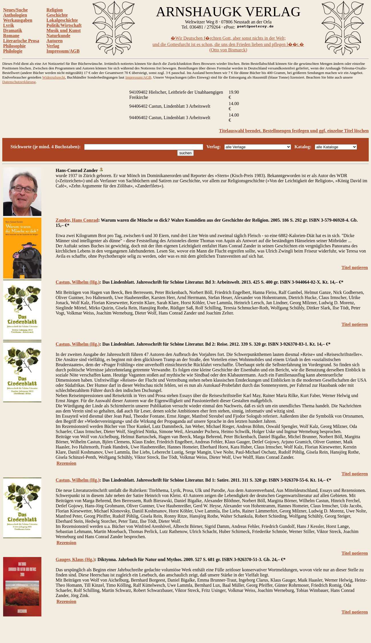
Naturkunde (58, 35)
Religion (55, 9)
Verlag (53, 45)
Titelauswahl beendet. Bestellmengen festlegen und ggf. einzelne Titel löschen (294, 130)
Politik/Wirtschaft (64, 25)
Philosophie (14, 45)
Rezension (66, 463)
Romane (11, 35)
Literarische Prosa (21, 40)
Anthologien (15, 15)
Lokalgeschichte (62, 20)
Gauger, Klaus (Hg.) (75, 559)
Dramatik (12, 30)
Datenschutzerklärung (19, 82)
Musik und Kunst (64, 30)
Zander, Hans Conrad (77, 220)
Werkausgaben (17, 20)
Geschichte (57, 15)
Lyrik (8, 25)
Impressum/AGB (63, 51)
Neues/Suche (15, 9)
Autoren (55, 40)
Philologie (13, 51)
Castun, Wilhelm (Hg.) (78, 282)
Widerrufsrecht (53, 77)
